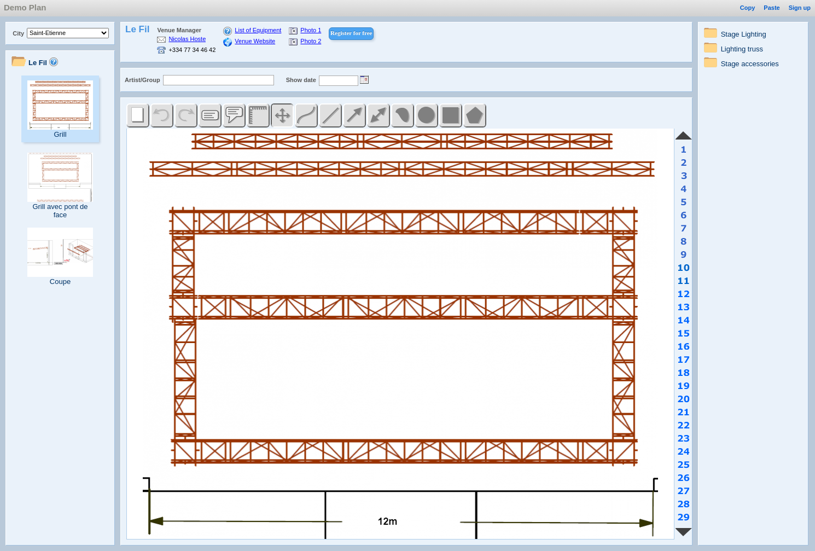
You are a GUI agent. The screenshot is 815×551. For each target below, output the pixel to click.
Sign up (800, 7)
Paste (771, 7)
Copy (747, 7)
